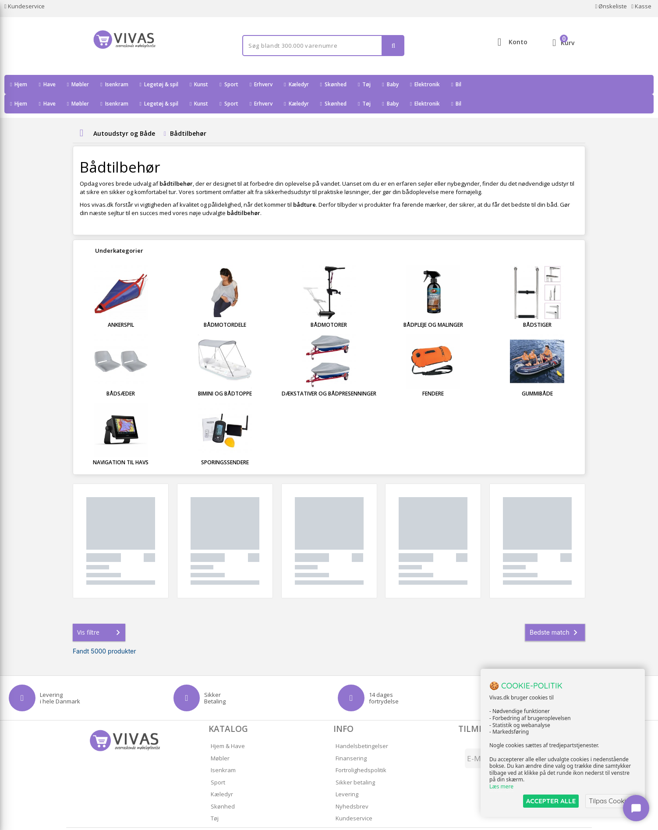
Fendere (433, 374)
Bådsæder (120, 374)
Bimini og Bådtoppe (225, 374)
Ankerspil (121, 305)
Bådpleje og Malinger (433, 305)
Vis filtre (100, 613)
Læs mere (501, 787)
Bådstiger (537, 305)
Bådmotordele (225, 305)
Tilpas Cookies (611, 801)
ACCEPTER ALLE (551, 801)
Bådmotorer (329, 305)
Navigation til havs (121, 443)
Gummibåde (537, 374)
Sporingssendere (225, 443)
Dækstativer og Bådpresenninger (329, 374)
